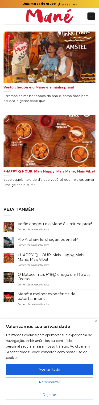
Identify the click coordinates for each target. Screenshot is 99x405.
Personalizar (49, 382)
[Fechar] (96, 321)
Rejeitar (49, 395)
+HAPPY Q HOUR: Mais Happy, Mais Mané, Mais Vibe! (50, 257)
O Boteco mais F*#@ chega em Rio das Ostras (54, 276)
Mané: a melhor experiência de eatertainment (46, 296)
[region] (49, 362)
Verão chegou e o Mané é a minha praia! (55, 224)
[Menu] (91, 16)
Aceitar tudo (49, 369)
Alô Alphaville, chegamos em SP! (48, 239)
